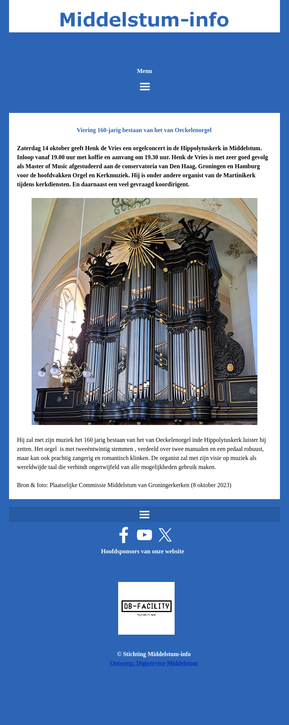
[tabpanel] (144, 317)
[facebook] (123, 534)
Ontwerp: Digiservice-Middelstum (154, 663)
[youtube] (144, 534)
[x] (165, 534)
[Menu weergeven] (144, 86)
